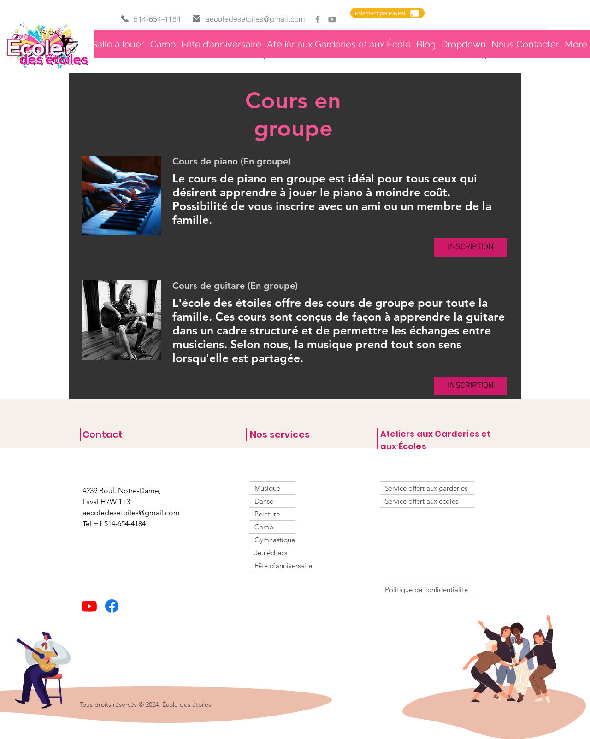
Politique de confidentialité (426, 589)
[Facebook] (318, 19)
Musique (267, 488)
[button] (338, 44)
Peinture (267, 514)
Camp (263, 526)
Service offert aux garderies (426, 488)
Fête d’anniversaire (274, 565)
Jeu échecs (270, 552)
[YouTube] (332, 19)
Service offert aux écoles (421, 501)
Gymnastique (274, 539)
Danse (263, 501)
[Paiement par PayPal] (387, 13)
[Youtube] (89, 606)
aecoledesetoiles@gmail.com (255, 18)
